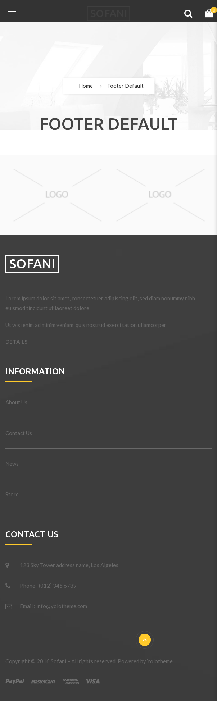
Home (86, 85)
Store (12, 494)
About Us (16, 402)
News (12, 463)
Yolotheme (160, 661)
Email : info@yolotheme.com (53, 606)
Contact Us (18, 433)
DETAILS (16, 341)
